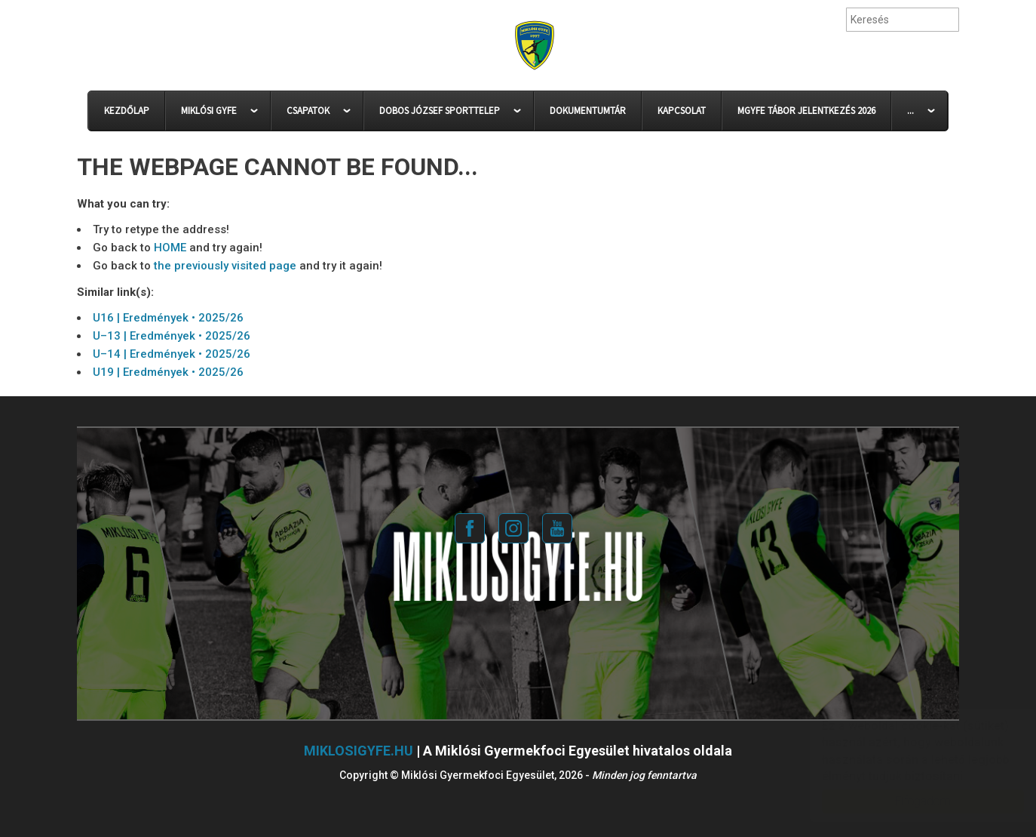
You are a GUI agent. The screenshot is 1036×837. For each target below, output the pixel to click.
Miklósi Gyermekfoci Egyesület (534, 45)
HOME (170, 247)
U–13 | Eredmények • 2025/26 (171, 336)
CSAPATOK (308, 110)
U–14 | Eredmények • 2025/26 (171, 354)
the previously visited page (225, 265)
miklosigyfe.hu (358, 751)
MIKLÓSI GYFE (209, 110)
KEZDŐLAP (126, 110)
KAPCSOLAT (681, 110)
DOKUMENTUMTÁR (588, 110)
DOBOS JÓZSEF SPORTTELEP (439, 110)
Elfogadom (908, 801)
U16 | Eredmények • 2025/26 (168, 318)
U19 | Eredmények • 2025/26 (168, 372)
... (910, 110)
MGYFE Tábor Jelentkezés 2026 (806, 110)
